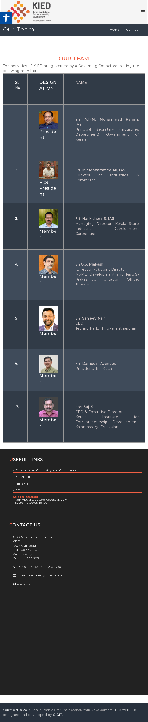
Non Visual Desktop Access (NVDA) (41, 499)
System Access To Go (31, 502)
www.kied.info (28, 584)
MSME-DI (23, 477)
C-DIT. (58, 715)
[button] (6, 18)
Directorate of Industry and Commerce (46, 470)
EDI (18, 490)
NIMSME (22, 483)
